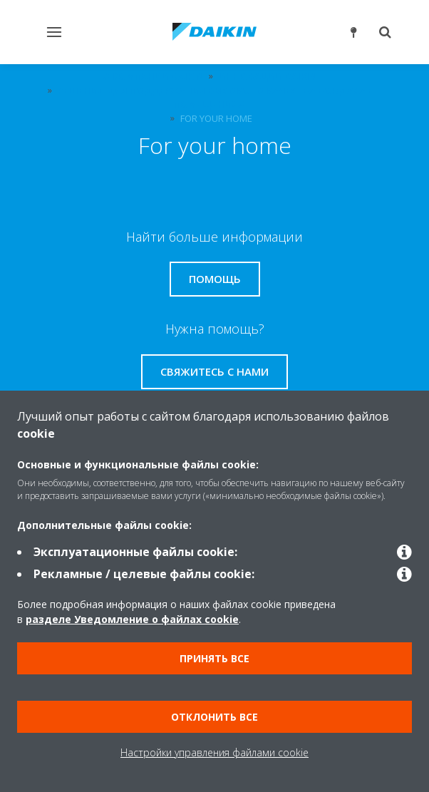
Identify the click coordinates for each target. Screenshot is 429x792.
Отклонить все (214, 717)
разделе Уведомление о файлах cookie (132, 619)
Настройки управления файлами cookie (214, 752)
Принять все (214, 658)
